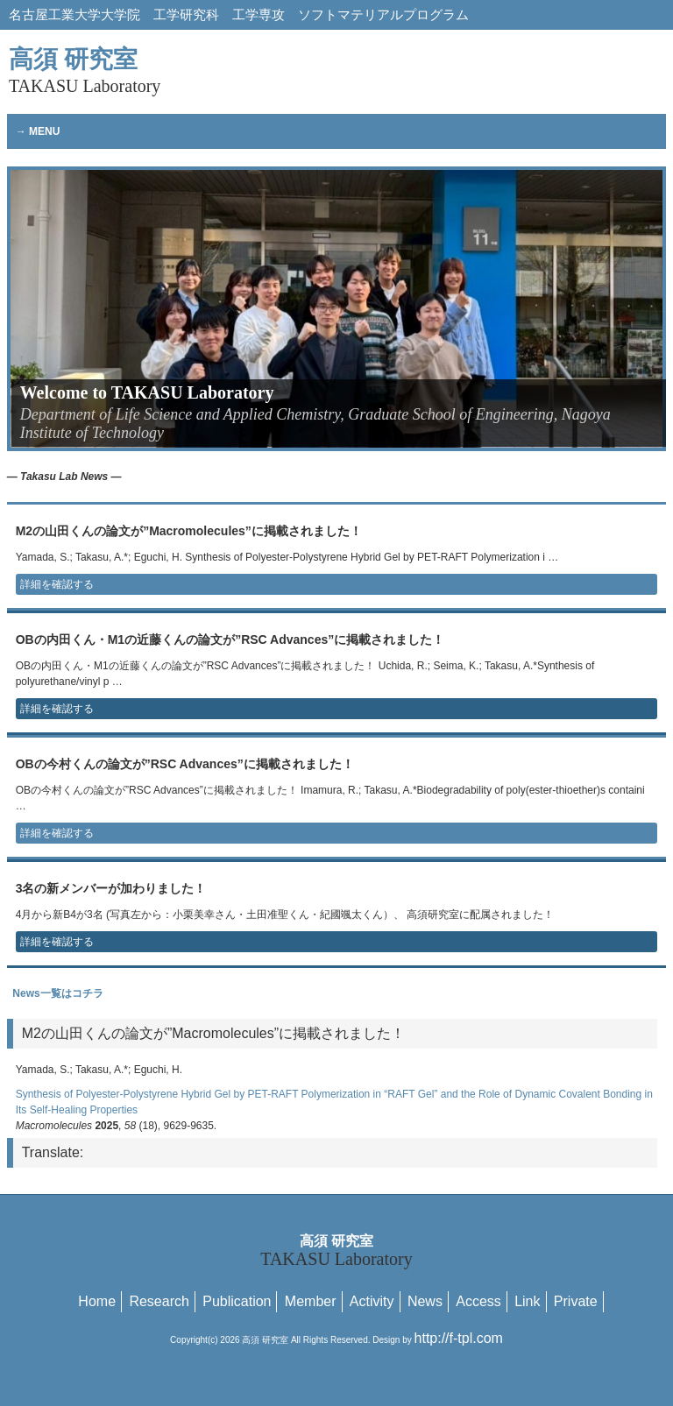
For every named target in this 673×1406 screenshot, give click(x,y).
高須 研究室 (84, 70)
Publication (236, 1301)
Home (97, 1301)
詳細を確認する (57, 584)
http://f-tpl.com (458, 1338)
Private (576, 1301)
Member (310, 1301)
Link (527, 1301)
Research (158, 1301)
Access (478, 1301)
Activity (372, 1301)
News (425, 1301)
